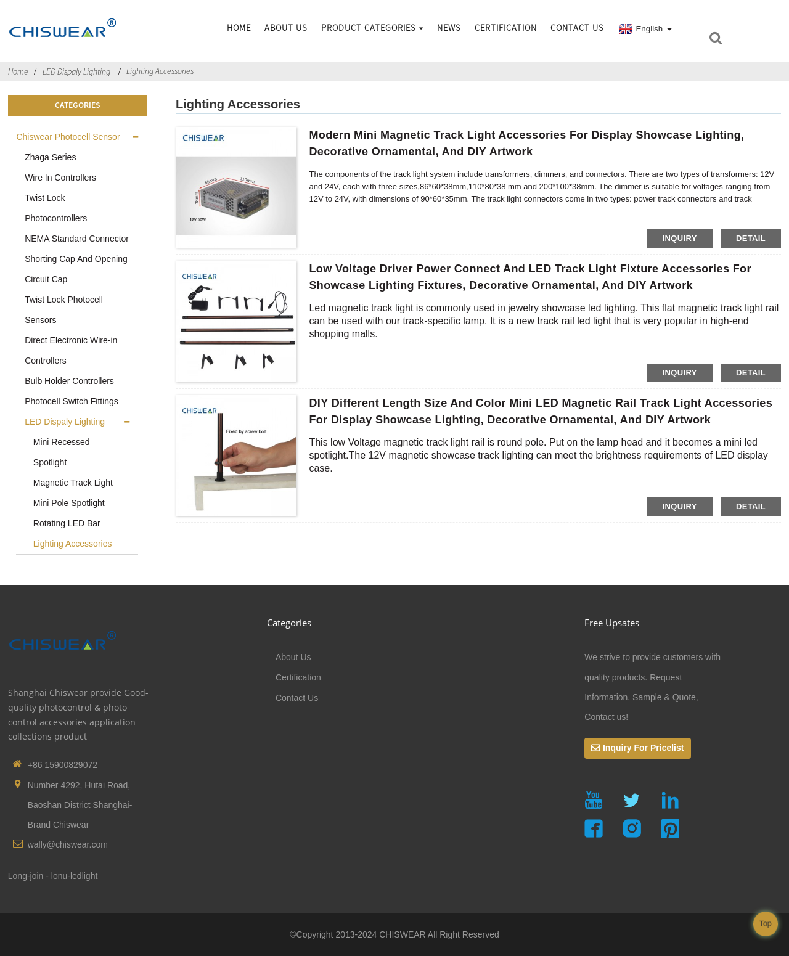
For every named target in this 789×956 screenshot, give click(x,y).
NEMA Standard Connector (77, 238)
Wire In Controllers (60, 177)
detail (751, 238)
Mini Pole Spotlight (69, 503)
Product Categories (372, 27)
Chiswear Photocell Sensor (68, 137)
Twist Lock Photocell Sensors (64, 310)
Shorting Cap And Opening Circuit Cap (76, 269)
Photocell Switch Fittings (71, 401)
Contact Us (577, 27)
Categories (289, 622)
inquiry (680, 238)
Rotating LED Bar (66, 523)
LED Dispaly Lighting (76, 71)
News (449, 27)
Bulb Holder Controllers (69, 381)
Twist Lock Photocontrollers (56, 208)
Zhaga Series (50, 157)
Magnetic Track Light (73, 483)
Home (239, 27)
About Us (286, 27)
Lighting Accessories (160, 70)
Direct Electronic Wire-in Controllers (71, 350)
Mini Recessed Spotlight (61, 452)
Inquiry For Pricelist (643, 748)
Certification (506, 27)
